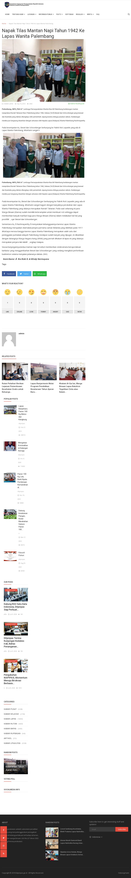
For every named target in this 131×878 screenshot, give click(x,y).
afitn (5, 614)
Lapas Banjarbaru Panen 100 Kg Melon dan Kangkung (23, 413)
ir (19, 533)
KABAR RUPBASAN (12, 733)
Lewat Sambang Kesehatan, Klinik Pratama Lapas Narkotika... (72, 830)
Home (7, 14)
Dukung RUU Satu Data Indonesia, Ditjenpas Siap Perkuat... (15, 607)
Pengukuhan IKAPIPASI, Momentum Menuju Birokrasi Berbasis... (15, 679)
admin (21, 333)
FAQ (97, 14)
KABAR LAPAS (8, 104)
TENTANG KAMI (18, 14)
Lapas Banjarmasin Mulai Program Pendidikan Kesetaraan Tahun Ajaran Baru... (42, 387)
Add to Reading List (76, 104)
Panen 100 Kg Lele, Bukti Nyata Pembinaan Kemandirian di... (23, 481)
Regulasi (80, 14)
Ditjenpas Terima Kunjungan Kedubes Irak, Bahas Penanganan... (14, 642)
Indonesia (96, 837)
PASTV (59, 14)
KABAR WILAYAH (11, 714)
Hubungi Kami (123, 873)
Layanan (32, 14)
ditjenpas (22, 423)
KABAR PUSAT (10, 709)
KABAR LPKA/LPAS (12, 743)
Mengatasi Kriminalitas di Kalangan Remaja (23, 447)
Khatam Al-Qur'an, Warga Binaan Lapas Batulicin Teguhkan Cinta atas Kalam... (70, 387)
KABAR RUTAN (10, 723)
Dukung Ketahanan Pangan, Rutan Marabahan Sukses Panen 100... (23, 520)
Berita (90, 14)
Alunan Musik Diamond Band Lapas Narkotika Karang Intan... (72, 841)
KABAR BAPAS (10, 728)
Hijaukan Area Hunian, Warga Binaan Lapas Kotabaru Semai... (72, 853)
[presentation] (18, 762)
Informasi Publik (46, 14)
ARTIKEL (8, 738)
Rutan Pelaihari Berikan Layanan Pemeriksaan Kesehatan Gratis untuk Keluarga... (13, 387)
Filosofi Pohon (22, 554)
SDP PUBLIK (69, 14)
